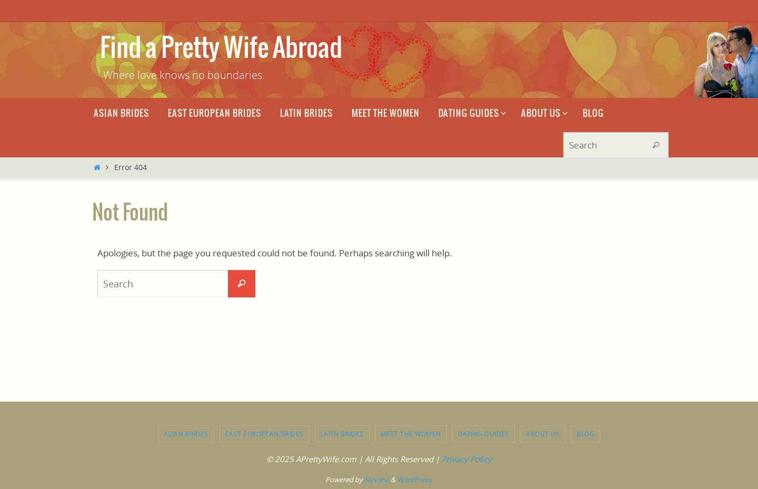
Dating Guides (484, 434)
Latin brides (342, 434)
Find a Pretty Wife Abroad (221, 48)
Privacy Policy (467, 459)
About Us (543, 434)
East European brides (264, 434)
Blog (585, 434)
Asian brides (186, 434)
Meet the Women (411, 434)
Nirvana (376, 479)
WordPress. (415, 479)
